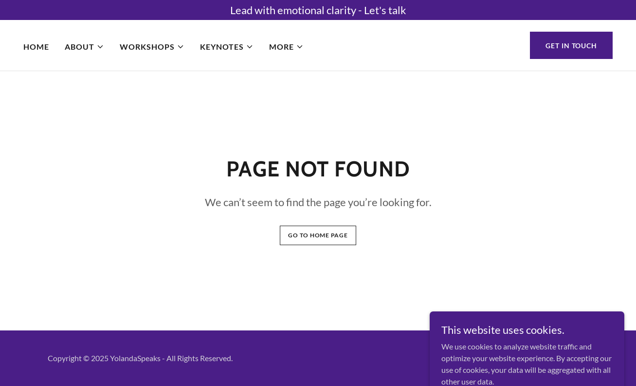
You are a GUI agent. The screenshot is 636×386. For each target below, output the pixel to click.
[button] (84, 47)
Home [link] (36, 46)
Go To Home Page (317, 235)
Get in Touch (571, 45)
